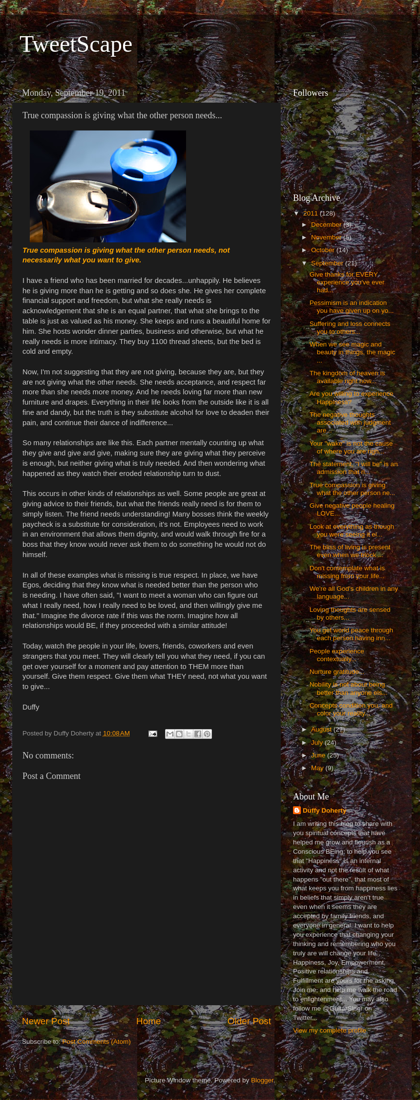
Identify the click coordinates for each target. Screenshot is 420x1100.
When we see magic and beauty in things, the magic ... (353, 352)
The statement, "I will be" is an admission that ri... (354, 467)
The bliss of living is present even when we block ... (350, 551)
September (328, 263)
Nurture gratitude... (337, 671)
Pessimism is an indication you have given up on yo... (352, 306)
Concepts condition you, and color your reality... (351, 709)
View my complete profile (329, 1030)
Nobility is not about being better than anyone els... (349, 688)
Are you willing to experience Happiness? (352, 397)
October (323, 250)
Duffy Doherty (324, 810)
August (322, 729)
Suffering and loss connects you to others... (350, 327)
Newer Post (46, 1021)
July (318, 742)
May (318, 768)
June (319, 755)
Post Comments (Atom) (97, 1041)
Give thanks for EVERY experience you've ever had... (347, 282)
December (327, 224)
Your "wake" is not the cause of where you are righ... (351, 447)
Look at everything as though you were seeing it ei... (352, 530)
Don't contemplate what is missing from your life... (347, 572)
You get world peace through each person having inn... (351, 634)
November (327, 237)
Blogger (262, 1080)
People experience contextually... (337, 655)
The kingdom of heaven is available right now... (347, 377)
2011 (311, 213)
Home (148, 1021)
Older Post (249, 1021)
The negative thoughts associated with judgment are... (350, 422)
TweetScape (76, 44)
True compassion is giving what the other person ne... (353, 488)
